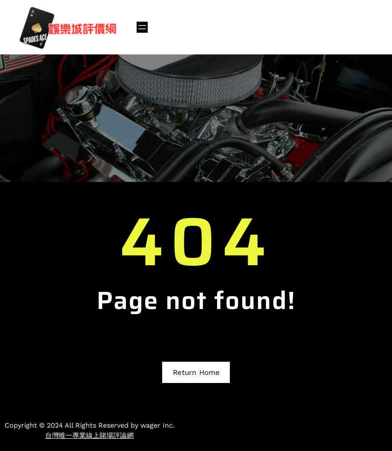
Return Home (196, 372)
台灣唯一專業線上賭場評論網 (89, 435)
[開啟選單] (142, 27)
